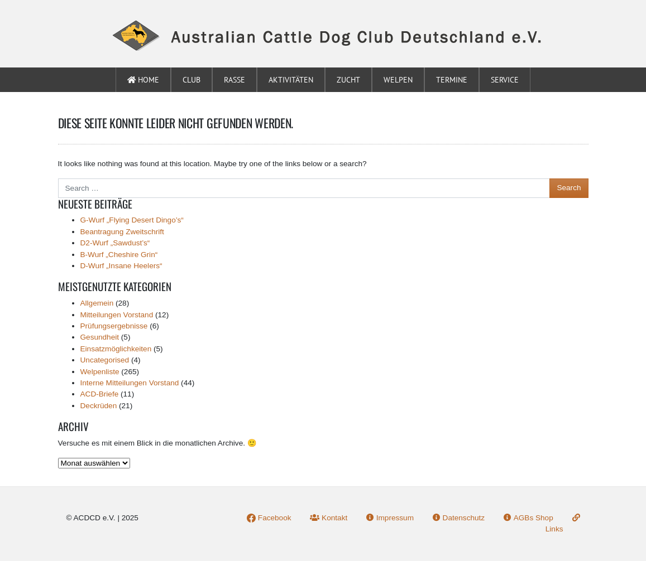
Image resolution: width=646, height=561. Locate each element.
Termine (451, 80)
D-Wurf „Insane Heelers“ (121, 266)
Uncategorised (105, 360)
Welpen (398, 80)
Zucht (348, 80)
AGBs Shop (528, 518)
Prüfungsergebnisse (114, 326)
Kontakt (328, 518)
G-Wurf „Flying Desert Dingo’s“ (132, 220)
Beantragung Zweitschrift (122, 232)
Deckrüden (98, 406)
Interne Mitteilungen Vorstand (129, 383)
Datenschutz (459, 518)
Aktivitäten (291, 80)
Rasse (234, 80)
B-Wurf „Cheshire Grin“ (119, 254)
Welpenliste (99, 371)
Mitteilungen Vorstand (117, 315)
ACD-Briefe (99, 394)
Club (191, 80)
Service (505, 80)
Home (143, 80)
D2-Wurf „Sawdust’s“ (115, 243)
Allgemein (97, 303)
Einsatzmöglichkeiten (116, 349)
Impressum (390, 518)
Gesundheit (99, 337)
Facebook (269, 518)
